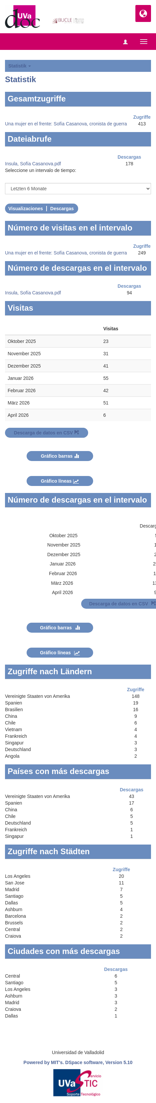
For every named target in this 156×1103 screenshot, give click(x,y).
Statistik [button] (19, 66)
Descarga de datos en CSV (46, 432)
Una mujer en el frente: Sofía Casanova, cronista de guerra (66, 123)
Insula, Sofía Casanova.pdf (33, 163)
